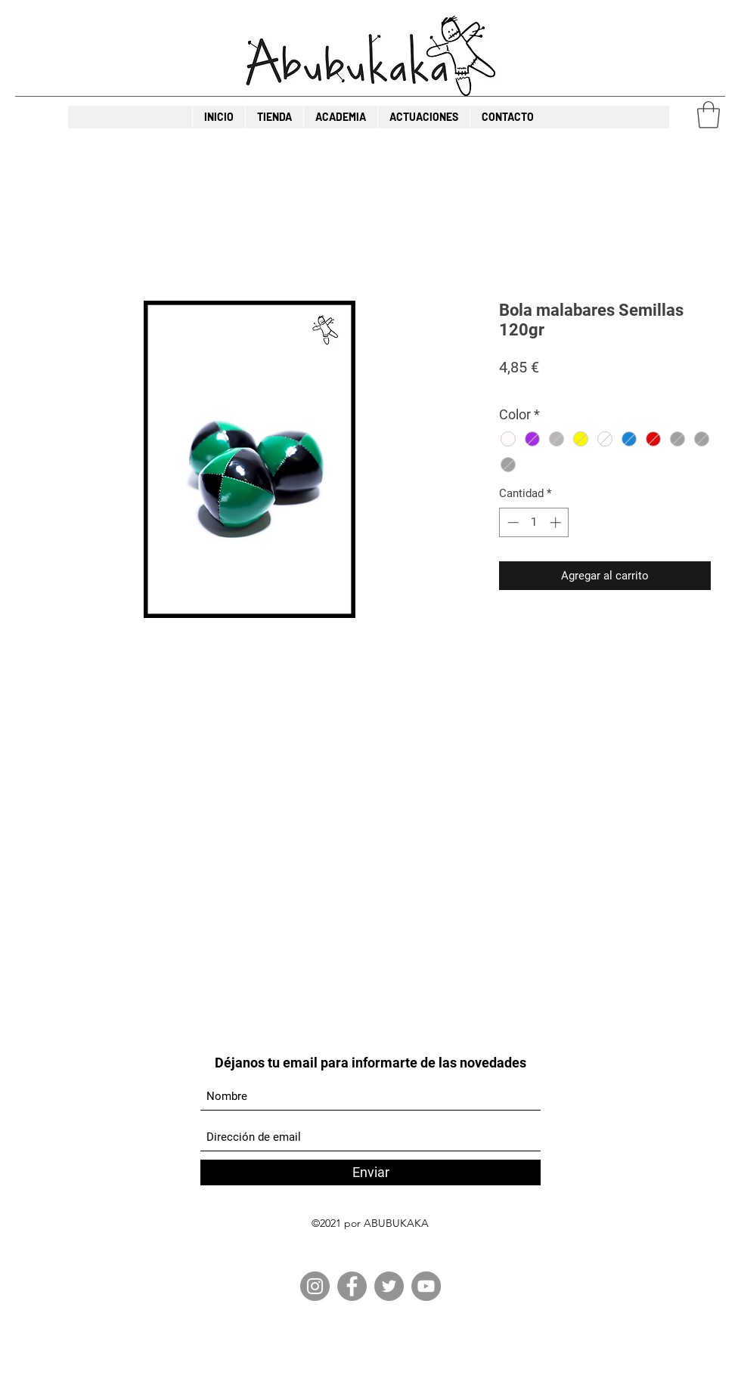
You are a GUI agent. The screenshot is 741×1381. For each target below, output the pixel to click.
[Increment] (557, 522)
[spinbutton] (534, 522)
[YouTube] (426, 1286)
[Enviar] (370, 1172)
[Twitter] (389, 1286)
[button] (708, 114)
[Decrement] (511, 522)
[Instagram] (315, 1286)
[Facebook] (352, 1286)
